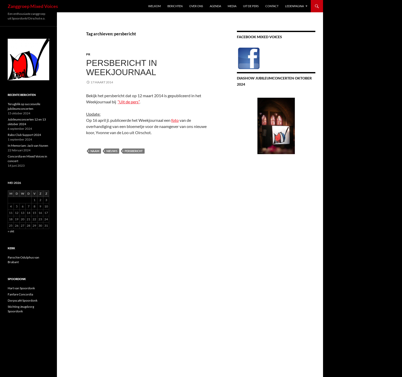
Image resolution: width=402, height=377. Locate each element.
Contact (271, 6)
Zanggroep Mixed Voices (33, 6)
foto (175, 120)
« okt (11, 231)
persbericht (134, 151)
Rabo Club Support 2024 (24, 135)
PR (88, 54)
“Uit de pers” (128, 101)
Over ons (196, 6)
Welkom (154, 6)
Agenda (215, 6)
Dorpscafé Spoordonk (22, 300)
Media (232, 6)
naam (95, 151)
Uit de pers (251, 6)
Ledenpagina (294, 6)
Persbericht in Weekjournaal (121, 67)
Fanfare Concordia (20, 294)
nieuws (111, 151)
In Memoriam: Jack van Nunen (28, 145)
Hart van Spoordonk (21, 288)
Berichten (175, 6)
